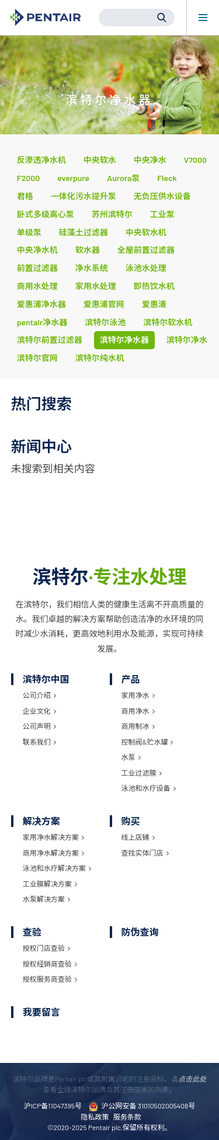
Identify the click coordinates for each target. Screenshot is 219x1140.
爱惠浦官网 (104, 304)
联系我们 (39, 742)
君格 (25, 196)
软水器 (87, 250)
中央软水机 (146, 232)
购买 (130, 820)
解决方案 (41, 820)
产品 (130, 678)
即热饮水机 (154, 286)
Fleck (167, 178)
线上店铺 (138, 837)
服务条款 (127, 1117)
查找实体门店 (145, 853)
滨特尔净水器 (124, 340)
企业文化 (39, 711)
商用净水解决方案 (53, 853)
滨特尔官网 (37, 358)
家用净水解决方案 (53, 837)
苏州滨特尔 (112, 214)
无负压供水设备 (162, 196)
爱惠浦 (154, 304)
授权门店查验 (46, 948)
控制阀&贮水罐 (147, 742)
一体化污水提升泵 (83, 196)
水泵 (131, 757)
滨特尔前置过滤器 (49, 340)
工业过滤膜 (141, 773)
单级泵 (29, 232)
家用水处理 (95, 286)
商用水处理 (37, 286)
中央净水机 (37, 250)
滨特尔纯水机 (99, 358)
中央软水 (100, 160)
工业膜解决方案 (50, 884)
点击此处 (192, 1079)
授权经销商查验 (50, 964)
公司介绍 (39, 695)
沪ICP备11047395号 (53, 1105)
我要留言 (41, 1011)
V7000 (195, 160)
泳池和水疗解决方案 (57, 868)
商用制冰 (138, 726)
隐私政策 (95, 1117)
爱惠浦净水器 (41, 304)
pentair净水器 (42, 322)
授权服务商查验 (50, 979)
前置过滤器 (37, 268)
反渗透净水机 (41, 160)
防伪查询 (140, 931)
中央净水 (150, 160)
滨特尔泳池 (105, 322)
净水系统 (91, 268)
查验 (32, 931)
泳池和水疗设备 (148, 788)
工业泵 (162, 214)
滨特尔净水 (186, 340)
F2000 (28, 178)
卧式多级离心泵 (45, 214)
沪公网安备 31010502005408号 (142, 1106)
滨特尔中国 (46, 678)
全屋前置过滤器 (146, 250)
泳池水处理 (146, 268)
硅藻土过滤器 (83, 232)
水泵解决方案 (46, 899)
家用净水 (138, 695)
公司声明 (39, 726)
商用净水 (138, 711)
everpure (73, 178)
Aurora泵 (123, 178)
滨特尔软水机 (167, 322)
